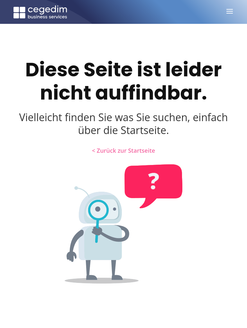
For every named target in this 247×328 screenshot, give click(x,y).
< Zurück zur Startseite (123, 150)
